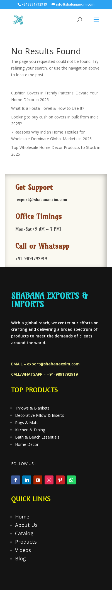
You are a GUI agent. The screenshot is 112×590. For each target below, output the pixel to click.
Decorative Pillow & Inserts (39, 415)
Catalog (24, 533)
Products (26, 541)
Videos (23, 550)
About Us (26, 525)
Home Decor (26, 444)
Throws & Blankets (32, 408)
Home (22, 516)
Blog (20, 558)
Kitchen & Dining (30, 429)
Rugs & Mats (26, 422)
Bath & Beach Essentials (37, 437)
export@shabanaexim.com (53, 364)
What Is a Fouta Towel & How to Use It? (47, 108)
